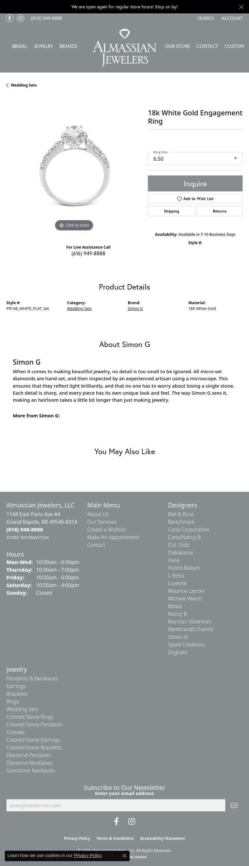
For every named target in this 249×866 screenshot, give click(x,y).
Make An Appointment (113, 537)
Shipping (171, 211)
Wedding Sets (24, 85)
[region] (73, 165)
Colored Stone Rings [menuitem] (29, 716)
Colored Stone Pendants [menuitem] (34, 724)
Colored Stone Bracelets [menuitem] (34, 747)
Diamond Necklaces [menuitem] (29, 762)
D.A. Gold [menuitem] (178, 544)
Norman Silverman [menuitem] (189, 621)
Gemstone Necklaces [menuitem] (30, 770)
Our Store (177, 46)
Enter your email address (124, 793)
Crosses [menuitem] (15, 732)
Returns (220, 211)
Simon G (135, 308)
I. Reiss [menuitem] (176, 575)
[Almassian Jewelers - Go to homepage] (124, 48)
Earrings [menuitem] (16, 686)
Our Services (101, 521)
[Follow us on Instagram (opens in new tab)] (20, 18)
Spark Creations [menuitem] (186, 644)
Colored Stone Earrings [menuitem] (33, 739)
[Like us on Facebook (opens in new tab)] (9, 18)
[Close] (241, 7)
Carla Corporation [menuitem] (188, 529)
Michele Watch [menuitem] (185, 598)
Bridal (19, 46)
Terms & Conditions (115, 838)
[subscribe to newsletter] (234, 805)
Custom (234, 46)
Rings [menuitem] (12, 701)
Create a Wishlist (106, 529)
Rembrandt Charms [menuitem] (190, 629)
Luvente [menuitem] (177, 583)
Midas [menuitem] (175, 606)
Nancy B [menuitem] (177, 613)
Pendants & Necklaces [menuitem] (32, 678)
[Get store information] (27, 537)
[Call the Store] (24, 529)
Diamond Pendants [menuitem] (28, 755)
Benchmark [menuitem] (181, 521)
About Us (98, 514)
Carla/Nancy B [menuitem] (184, 537)
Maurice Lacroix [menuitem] (186, 590)
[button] (205, 18)
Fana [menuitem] (173, 560)
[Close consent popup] (124, 856)
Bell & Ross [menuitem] (181, 514)
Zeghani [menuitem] (177, 652)
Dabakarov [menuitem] (180, 552)
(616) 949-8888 (88, 253)
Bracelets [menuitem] (17, 693)
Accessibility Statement (162, 838)
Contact (207, 46)
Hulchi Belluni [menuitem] (184, 567)
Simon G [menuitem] (178, 636)
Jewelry (43, 46)
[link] (46, 18)
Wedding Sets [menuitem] (22, 709)
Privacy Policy (77, 838)
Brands (68, 46)
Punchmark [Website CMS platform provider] (136, 857)
